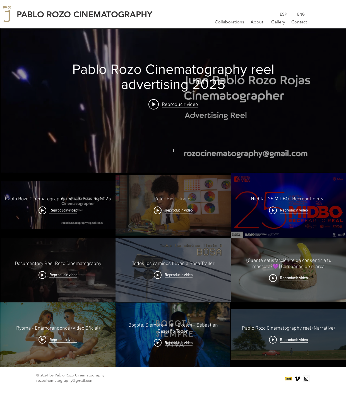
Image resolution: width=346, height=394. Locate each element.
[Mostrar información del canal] (173, 150)
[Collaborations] (229, 22)
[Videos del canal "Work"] (173, 270)
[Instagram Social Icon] (306, 378)
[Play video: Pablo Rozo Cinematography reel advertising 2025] (173, 104)
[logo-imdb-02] (288, 378)
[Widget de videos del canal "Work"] (173, 197)
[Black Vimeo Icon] (297, 378)
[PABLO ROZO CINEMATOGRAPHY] (89, 14)
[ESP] (283, 14)
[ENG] (300, 14)
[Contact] (299, 22)
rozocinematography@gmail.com (64, 380)
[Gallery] (278, 22)
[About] (256, 22)
